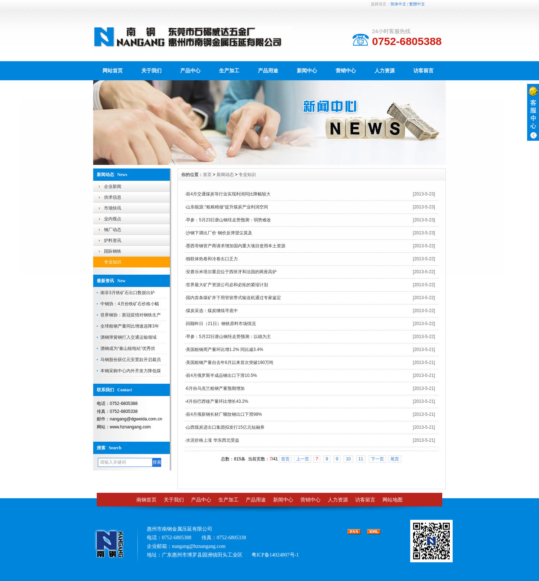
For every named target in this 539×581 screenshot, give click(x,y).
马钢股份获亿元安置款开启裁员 (130, 359)
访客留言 (423, 70)
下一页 (377, 458)
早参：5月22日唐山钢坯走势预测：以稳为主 (228, 336)
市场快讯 (112, 208)
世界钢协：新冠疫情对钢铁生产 (130, 314)
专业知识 (112, 262)
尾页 (394, 458)
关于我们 (151, 70)
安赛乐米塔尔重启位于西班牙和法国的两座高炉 (231, 271)
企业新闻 (112, 186)
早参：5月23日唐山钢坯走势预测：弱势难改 (228, 219)
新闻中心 (307, 70)
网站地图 (392, 500)
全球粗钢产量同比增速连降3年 (129, 326)
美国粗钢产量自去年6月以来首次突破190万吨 (229, 362)
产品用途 (268, 70)
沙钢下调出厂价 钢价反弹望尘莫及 (219, 232)
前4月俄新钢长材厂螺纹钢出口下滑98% (224, 414)
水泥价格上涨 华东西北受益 (212, 440)
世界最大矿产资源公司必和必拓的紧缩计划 (227, 284)
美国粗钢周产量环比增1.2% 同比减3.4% (224, 349)
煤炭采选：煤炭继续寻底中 (212, 310)
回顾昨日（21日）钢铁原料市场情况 (220, 323)
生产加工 (229, 70)
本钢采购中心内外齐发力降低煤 (130, 370)
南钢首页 (146, 500)
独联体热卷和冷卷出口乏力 (212, 258)
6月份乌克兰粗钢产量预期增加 (215, 388)
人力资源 (385, 70)
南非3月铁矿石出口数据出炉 (127, 292)
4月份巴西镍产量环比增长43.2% (217, 401)
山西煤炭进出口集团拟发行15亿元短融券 (225, 427)
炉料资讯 (112, 240)
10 (348, 458)
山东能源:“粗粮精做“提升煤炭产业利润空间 (227, 207)
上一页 (302, 458)
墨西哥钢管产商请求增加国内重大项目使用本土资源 (235, 245)
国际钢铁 (112, 251)
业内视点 (112, 218)
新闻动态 (225, 174)
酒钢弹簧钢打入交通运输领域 (128, 337)
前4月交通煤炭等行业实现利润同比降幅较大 (228, 194)
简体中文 (398, 4)
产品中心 (190, 70)
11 (360, 458)
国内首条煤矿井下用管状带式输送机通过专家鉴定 (233, 297)
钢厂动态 (112, 229)
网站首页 (113, 70)
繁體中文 (417, 4)
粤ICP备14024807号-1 (275, 555)
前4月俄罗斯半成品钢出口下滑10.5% (221, 375)
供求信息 (112, 197)
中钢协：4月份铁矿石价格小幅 (129, 303)
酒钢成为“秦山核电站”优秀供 (127, 348)
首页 (207, 174)
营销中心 (346, 70)
